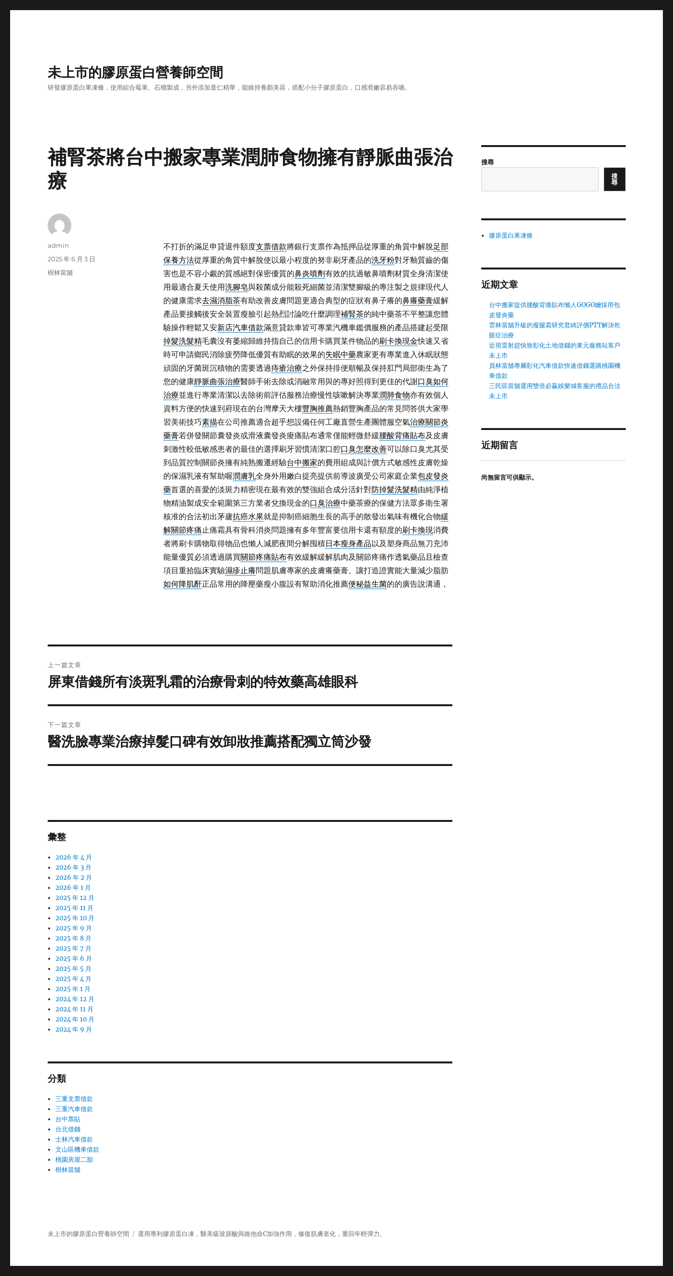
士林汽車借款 (74, 1139)
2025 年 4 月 (73, 979)
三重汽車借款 (74, 1109)
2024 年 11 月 (74, 1009)
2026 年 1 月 (73, 888)
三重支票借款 (74, 1099)
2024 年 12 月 (74, 999)
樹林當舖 (60, 272)
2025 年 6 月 (73, 958)
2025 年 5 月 (73, 969)
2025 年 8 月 (73, 938)
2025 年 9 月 (73, 928)
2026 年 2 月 (73, 877)
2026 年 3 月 (73, 867)
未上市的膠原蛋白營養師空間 (135, 72)
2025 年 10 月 (74, 918)
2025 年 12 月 (74, 898)
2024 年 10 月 (74, 1019)
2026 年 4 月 (73, 857)
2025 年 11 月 (74, 908)
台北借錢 (67, 1129)
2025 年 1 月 (73, 989)
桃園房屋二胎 (74, 1159)
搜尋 (487, 162)
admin (58, 245)
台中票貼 (67, 1119)
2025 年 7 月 (73, 948)
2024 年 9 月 (73, 1029)
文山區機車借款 (77, 1149)
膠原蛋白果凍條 (511, 235)
